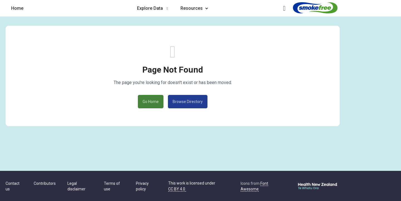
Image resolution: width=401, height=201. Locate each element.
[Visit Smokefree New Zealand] (315, 8)
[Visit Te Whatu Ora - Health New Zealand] (317, 186)
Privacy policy (142, 186)
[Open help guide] (284, 8)
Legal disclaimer (76, 186)
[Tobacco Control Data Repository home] (17, 8)
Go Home (151, 101)
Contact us (12, 186)
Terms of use (112, 186)
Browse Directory (188, 101)
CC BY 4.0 (177, 189)
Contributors (45, 183)
